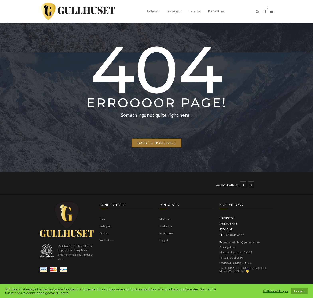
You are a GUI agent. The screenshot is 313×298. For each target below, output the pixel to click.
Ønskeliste (165, 226)
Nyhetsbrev (166, 233)
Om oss (194, 11)
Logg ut (163, 240)
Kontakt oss (216, 11)
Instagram (174, 11)
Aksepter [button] (300, 291)
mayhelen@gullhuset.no (244, 242)
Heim (103, 219)
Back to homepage (156, 143)
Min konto (165, 219)
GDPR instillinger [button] (275, 291)
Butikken (153, 11)
